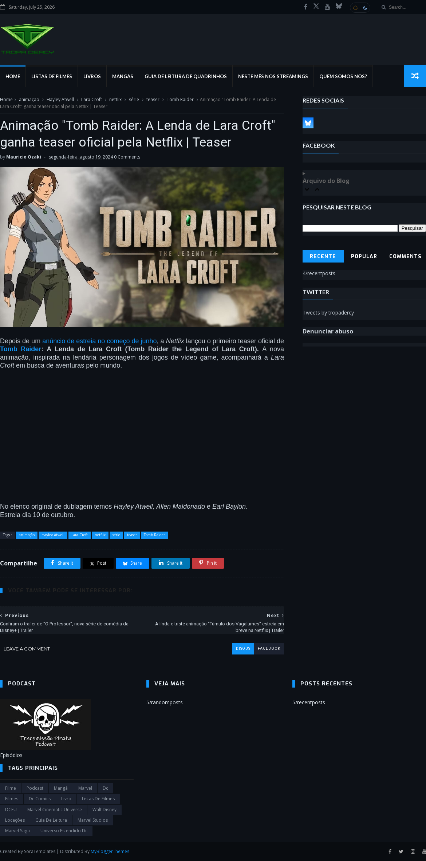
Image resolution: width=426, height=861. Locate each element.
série (134, 99)
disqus (243, 648)
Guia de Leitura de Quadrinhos (186, 76)
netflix (115, 99)
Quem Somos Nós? (343, 76)
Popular (364, 256)
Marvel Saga (17, 831)
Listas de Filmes (51, 76)
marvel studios (93, 820)
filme (10, 788)
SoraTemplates (39, 851)
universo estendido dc (63, 831)
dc (105, 788)
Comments (405, 256)
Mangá (61, 788)
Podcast (35, 788)
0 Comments (127, 157)
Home (12, 76)
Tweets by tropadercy (328, 312)
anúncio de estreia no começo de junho (99, 341)
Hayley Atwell (60, 99)
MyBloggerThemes (110, 851)
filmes (11, 799)
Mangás (122, 76)
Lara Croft (91, 99)
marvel (85, 788)
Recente (323, 256)
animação (29, 99)
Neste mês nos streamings (273, 76)
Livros (92, 76)
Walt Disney (104, 809)
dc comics (40, 799)
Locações (15, 820)
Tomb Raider (180, 99)
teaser (152, 99)
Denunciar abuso (328, 331)
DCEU (11, 809)
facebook (269, 648)
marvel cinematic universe (54, 809)
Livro (66, 799)
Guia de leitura (51, 820)
